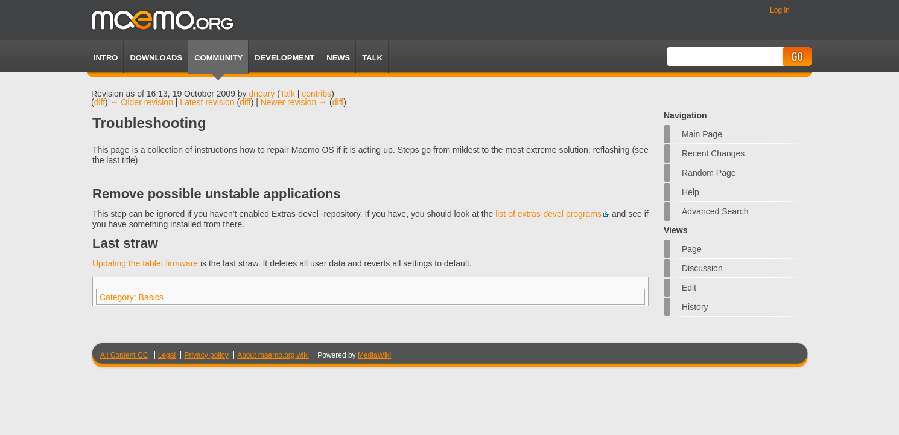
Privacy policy (206, 355)
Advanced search (715, 211)
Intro (106, 57)
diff (99, 102)
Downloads (156, 57)
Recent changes (713, 153)
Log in (780, 10)
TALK (372, 57)
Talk (287, 93)
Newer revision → (294, 102)
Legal (167, 355)
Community (218, 57)
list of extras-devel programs (548, 214)
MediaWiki (374, 355)
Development (284, 57)
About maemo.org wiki (273, 355)
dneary (262, 93)
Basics (151, 297)
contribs (316, 93)
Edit (689, 287)
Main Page (702, 134)
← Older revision (141, 102)
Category (117, 297)
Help (690, 192)
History (695, 307)
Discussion (702, 268)
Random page (709, 173)
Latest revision (207, 102)
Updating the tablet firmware (145, 263)
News (338, 57)
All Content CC (124, 355)
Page (692, 249)
